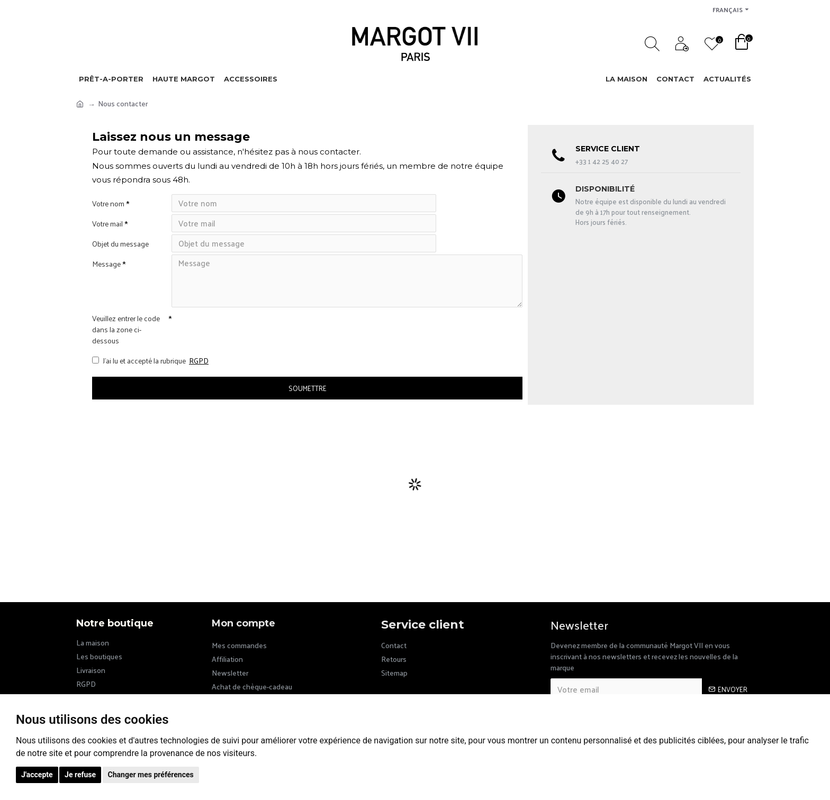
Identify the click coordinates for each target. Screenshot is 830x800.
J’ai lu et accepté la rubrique (151, 378)
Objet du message (120, 252)
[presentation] (246, 343)
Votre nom (108, 203)
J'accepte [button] (37, 774)
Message (106, 276)
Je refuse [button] (80, 774)
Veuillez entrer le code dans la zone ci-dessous (126, 344)
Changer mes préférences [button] (151, 774)
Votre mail (107, 227)
